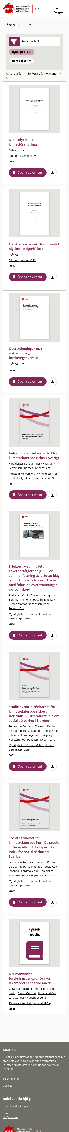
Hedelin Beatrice (43, 599)
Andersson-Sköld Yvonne (24, 595)
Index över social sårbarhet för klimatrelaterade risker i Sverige (34, 455)
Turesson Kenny (45, 726)
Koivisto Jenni (29, 735)
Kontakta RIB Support (16, 1106)
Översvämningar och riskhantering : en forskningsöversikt (25, 353)
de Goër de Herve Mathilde (25, 730)
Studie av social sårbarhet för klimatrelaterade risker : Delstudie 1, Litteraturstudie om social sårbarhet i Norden (34, 714)
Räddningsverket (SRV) (22, 155)
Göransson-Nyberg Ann (23, 988)
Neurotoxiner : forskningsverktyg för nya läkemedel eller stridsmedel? (31, 978)
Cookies (7, 1085)
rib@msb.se (10, 1117)
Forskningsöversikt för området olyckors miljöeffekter (34, 246)
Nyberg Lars (16, 150)
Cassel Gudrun (27, 993)
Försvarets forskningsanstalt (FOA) (30, 1003)
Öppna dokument (30, 172)
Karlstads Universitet (22, 473)
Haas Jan (48, 463)
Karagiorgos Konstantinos (24, 463)
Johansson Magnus (41, 604)
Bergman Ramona (20, 599)
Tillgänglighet (11, 1078)
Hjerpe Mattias (18, 604)
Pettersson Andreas (21, 468)
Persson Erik (16, 608)
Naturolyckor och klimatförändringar (24, 141)
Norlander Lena (36, 997)
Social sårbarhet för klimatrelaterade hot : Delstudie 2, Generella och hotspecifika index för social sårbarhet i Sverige (34, 847)
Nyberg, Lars (16, 363)
